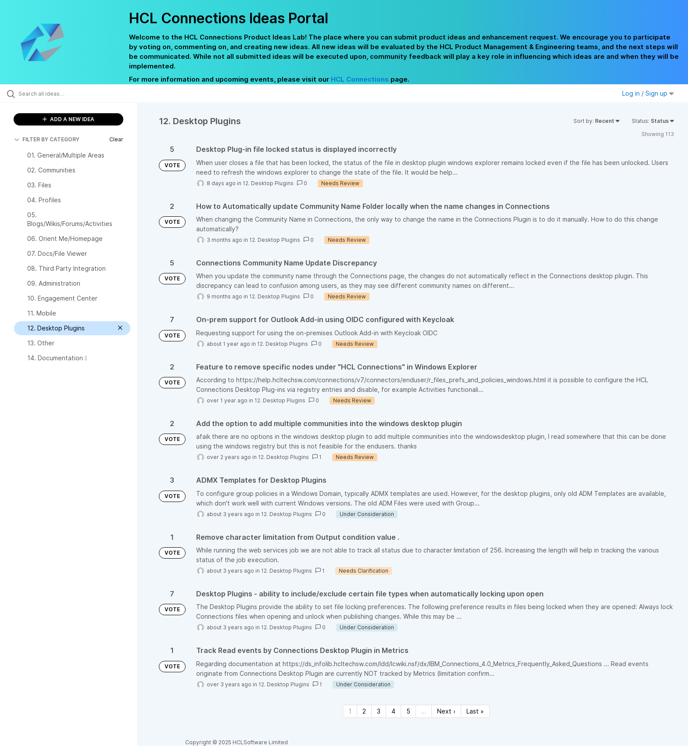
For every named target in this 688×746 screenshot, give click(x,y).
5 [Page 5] (408, 711)
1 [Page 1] (349, 711)
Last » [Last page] (475, 711)
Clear (116, 139)
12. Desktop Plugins (268, 183)
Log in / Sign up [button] (648, 93)
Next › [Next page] (446, 711)
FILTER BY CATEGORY (46, 139)
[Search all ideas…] (80, 93)
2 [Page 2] (364, 711)
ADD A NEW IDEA (68, 119)
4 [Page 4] (393, 711)
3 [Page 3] (378, 711)
